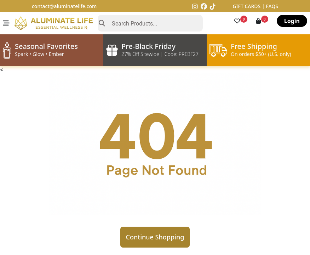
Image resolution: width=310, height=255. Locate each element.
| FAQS (270, 6)
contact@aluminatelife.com (64, 6)
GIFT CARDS (247, 6)
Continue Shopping (155, 237)
